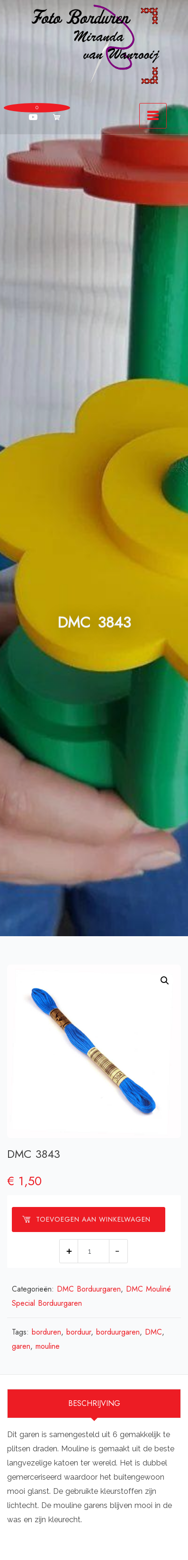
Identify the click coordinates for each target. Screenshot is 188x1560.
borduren (46, 1332)
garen (21, 1346)
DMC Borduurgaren (89, 1289)
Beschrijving (94, 1403)
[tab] (94, 1403)
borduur (78, 1332)
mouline (48, 1346)
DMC (153, 1332)
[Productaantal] (93, 1251)
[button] (164, 980)
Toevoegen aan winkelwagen (86, 1219)
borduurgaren (118, 1332)
